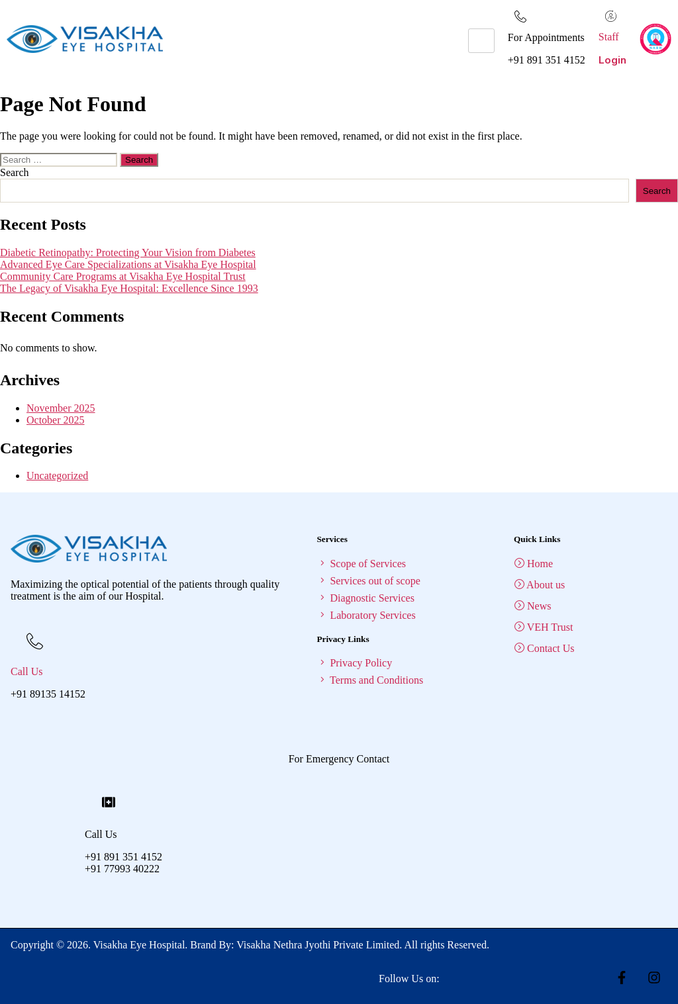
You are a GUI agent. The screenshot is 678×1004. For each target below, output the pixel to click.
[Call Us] (34, 639)
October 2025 (55, 420)
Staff (609, 36)
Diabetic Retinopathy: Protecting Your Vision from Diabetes (128, 252)
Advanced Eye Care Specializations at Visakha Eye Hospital (128, 264)
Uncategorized (57, 475)
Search (14, 172)
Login (612, 60)
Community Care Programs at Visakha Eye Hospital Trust (123, 276)
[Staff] (611, 15)
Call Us (26, 671)
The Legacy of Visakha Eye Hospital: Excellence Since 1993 (129, 288)
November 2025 (60, 408)
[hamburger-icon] (481, 40)
